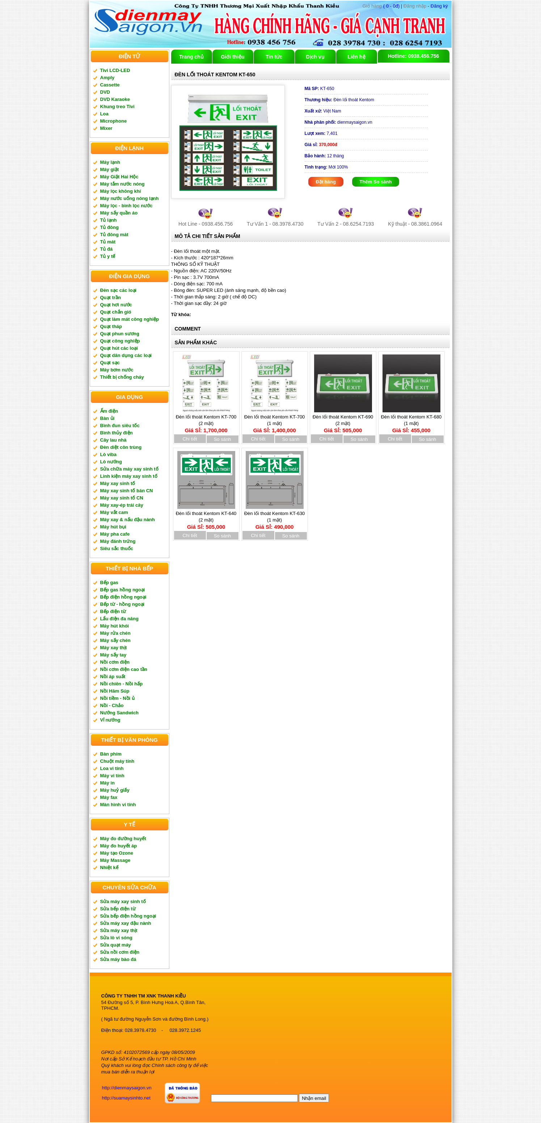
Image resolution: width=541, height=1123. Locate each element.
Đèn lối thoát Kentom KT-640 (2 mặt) (206, 518)
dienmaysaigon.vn (338, 122)
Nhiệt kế (109, 867)
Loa (104, 113)
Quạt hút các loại (119, 348)
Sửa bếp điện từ (118, 908)
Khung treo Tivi (117, 106)
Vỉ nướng (110, 720)
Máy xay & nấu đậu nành (127, 519)
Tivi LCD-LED (115, 70)
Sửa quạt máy (115, 945)
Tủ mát (108, 241)
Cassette (110, 85)
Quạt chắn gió (115, 312)
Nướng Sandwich (119, 712)
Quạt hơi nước (116, 304)
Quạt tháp (111, 326)
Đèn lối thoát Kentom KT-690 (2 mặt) (343, 421)
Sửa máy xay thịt (119, 930)
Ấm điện (109, 411)
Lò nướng (111, 461)
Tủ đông (109, 227)
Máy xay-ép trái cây (121, 505)
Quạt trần (110, 297)
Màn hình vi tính (118, 804)
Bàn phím (111, 754)
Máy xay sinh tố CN (121, 498)
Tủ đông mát (114, 234)
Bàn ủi (107, 418)
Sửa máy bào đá (118, 959)
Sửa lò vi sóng (116, 937)
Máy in (107, 783)
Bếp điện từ (113, 611)
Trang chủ (191, 57)
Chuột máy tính (117, 761)
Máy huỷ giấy (115, 790)
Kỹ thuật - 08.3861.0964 (415, 224)
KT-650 (319, 88)
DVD (105, 92)
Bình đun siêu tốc (120, 425)
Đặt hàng (326, 181)
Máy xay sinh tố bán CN (126, 490)
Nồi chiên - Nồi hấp (121, 683)
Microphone (113, 121)
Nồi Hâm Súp (115, 691)
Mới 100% (326, 167)
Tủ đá (106, 249)
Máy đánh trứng (118, 541)
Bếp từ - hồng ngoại (122, 604)
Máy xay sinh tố (117, 483)
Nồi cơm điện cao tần (123, 669)
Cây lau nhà (113, 440)
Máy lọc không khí (120, 191)
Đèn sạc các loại (118, 290)
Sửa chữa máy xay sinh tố (129, 469)
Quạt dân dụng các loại (126, 355)
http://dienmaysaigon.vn (127, 1087)
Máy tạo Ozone (117, 853)
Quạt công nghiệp (120, 341)
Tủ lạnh (108, 220)
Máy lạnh (110, 162)
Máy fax (109, 797)
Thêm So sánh (376, 181)
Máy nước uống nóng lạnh (129, 198)
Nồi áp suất (113, 676)
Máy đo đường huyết (123, 838)
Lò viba (108, 454)
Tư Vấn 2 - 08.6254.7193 (345, 224)
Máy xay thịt (113, 647)
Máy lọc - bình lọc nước (126, 205)
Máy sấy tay (113, 655)
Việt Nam (323, 111)
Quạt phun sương (119, 333)
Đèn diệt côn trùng (121, 447)
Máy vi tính (112, 775)
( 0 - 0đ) (381, 6)
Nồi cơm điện (115, 662)
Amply (107, 77)
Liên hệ (356, 57)
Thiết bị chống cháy (122, 377)
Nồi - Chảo (112, 705)
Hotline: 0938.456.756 (413, 56)
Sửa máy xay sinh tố (123, 901)
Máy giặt (109, 169)
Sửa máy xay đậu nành (125, 923)
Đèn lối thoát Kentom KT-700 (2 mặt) (206, 421)
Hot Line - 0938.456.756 (205, 224)
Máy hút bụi (113, 526)
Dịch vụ (315, 57)
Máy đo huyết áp (118, 845)
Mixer (106, 128)
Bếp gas (109, 582)
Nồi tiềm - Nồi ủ (117, 698)
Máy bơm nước (117, 370)
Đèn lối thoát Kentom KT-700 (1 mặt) (274, 421)
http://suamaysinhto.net (126, 1098)
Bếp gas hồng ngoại (122, 589)
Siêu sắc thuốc (117, 548)
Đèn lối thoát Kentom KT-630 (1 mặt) (274, 518)
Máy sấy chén (115, 640)
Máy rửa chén (115, 633)
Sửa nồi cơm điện (120, 952)
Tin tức (274, 57)
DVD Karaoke (115, 99)
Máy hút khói (114, 626)
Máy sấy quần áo (119, 213)
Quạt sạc (110, 362)
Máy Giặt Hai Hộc (119, 176)
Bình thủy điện (116, 432)
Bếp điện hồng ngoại (123, 597)
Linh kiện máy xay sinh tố (128, 476)
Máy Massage (115, 860)
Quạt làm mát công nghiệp (129, 319)
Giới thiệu (232, 57)
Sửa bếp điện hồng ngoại (128, 916)
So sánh (222, 439)
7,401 (321, 133)
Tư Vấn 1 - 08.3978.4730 (275, 224)
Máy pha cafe (115, 534)
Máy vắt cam (114, 512)
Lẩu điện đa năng (119, 618)
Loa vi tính (112, 768)
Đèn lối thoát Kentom (339, 99)
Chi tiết (189, 439)
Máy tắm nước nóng (122, 184)
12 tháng (324, 155)
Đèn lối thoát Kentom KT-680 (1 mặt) (411, 421)
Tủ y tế (107, 256)
